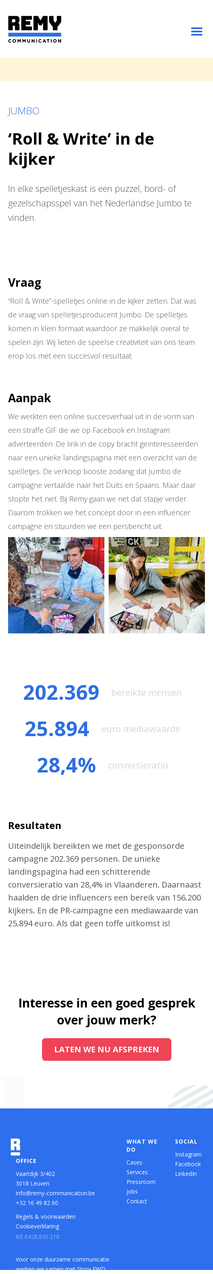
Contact (137, 1201)
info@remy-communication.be (55, 1193)
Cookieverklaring (37, 1226)
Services (137, 1172)
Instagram (187, 1154)
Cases (134, 1162)
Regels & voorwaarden (46, 1216)
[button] (197, 32)
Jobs (132, 1191)
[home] (34, 29)
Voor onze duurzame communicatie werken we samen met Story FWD (63, 1264)
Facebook (187, 1164)
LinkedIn (186, 1173)
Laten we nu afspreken (106, 1049)
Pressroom (141, 1182)
